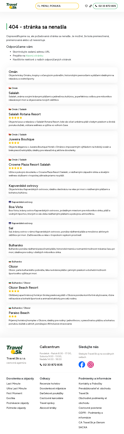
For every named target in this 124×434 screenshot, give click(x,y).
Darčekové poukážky (51, 393)
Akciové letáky (48, 407)
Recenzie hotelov (50, 383)
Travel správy (47, 403)
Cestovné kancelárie (51, 398)
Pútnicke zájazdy (16, 407)
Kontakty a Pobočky (90, 383)
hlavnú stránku (34, 55)
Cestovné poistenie (90, 407)
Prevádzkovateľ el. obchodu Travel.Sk (95, 391)
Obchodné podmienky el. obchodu (93, 401)
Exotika (10, 398)
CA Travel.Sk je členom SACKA (92, 425)
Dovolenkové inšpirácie (53, 388)
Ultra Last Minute (16, 388)
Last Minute (13, 383)
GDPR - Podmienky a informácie (91, 415)
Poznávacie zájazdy (17, 403)
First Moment (14, 393)
